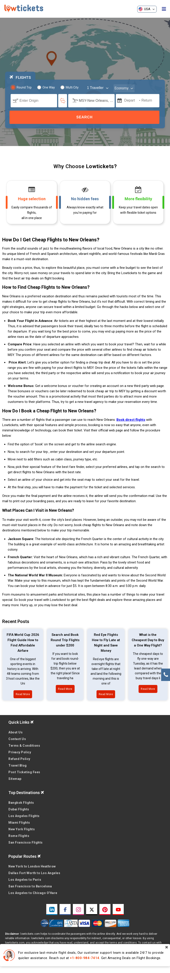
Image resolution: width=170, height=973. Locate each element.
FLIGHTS (20, 77)
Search (84, 117)
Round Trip (22, 87)
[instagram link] (78, 909)
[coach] (98, 88)
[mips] (119, 100)
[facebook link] (65, 909)
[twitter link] (91, 909)
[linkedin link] (51, 909)
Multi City (69, 87)
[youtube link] (118, 909)
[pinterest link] (104, 909)
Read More (23, 694)
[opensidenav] (163, 9)
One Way (46, 87)
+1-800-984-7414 (84, 958)
